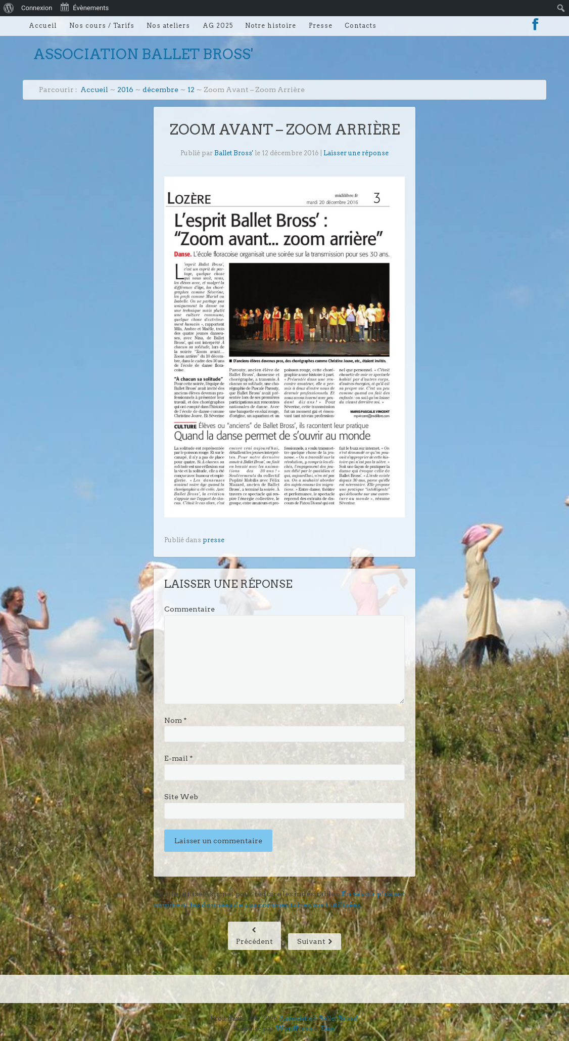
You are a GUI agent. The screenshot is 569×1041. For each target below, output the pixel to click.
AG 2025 (218, 25)
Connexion (36, 8)
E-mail (178, 758)
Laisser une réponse (356, 153)
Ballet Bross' (233, 153)
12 (191, 89)
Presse (321, 25)
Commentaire (189, 609)
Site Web (181, 797)
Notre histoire (270, 25)
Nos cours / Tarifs (101, 25)
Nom (175, 720)
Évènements (84, 7)
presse (213, 540)
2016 (125, 89)
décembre (160, 89)
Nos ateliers (168, 25)
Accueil (43, 25)
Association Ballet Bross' (143, 54)
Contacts (360, 25)
